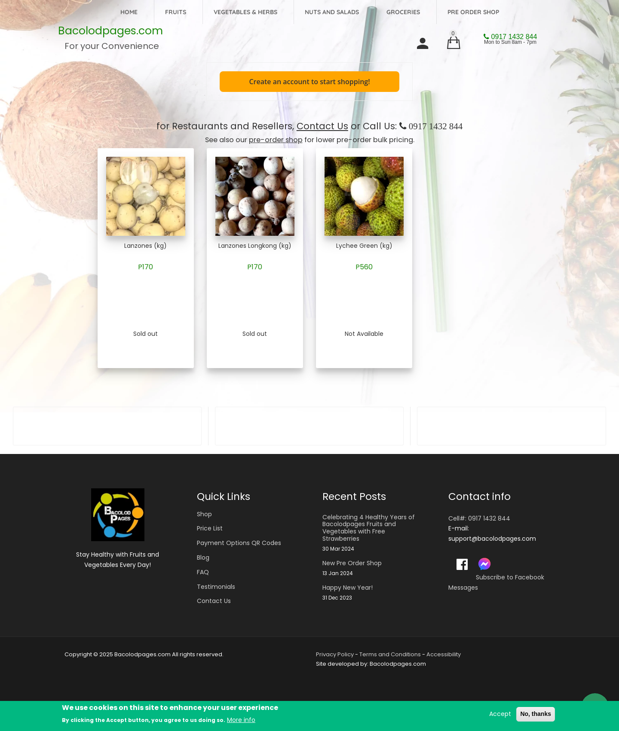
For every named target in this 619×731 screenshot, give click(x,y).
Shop (204, 514)
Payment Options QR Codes (239, 543)
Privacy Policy (335, 654)
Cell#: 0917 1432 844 (479, 518)
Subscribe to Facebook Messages (496, 582)
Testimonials (216, 586)
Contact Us (322, 126)
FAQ (203, 572)
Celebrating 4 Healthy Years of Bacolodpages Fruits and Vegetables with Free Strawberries (368, 528)
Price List (210, 528)
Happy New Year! (347, 587)
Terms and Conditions (390, 654)
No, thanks (535, 713)
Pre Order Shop (473, 12)
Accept (500, 714)
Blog (203, 557)
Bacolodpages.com (110, 30)
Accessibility (443, 654)
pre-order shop (276, 140)
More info (241, 720)
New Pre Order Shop (352, 563)
